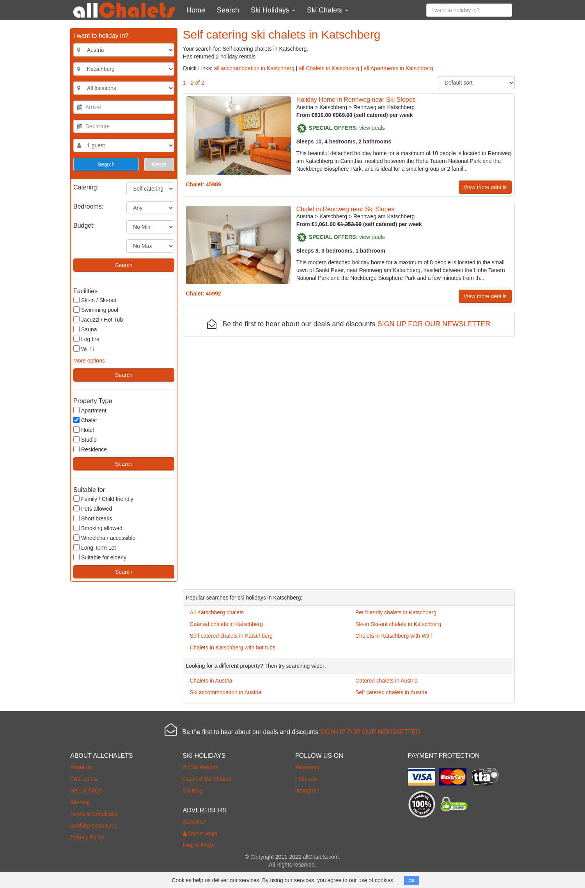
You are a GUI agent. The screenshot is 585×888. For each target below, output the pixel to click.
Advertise (194, 822)
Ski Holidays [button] (273, 10)
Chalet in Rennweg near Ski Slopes (345, 209)
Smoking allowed (97, 528)
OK (411, 880)
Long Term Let (94, 547)
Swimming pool (95, 309)
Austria (305, 107)
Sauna (85, 329)
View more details (485, 187)
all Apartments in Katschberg (398, 68)
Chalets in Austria (211, 680)
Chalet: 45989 (203, 184)
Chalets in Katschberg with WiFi (394, 636)
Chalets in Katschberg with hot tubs (232, 647)
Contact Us (83, 779)
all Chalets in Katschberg (329, 68)
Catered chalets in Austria (386, 680)
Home (195, 10)
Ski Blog (193, 790)
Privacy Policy (87, 837)
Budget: (84, 225)
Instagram (307, 790)
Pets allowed (92, 508)
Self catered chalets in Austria (391, 692)
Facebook (307, 767)
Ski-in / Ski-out (94, 300)
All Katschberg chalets (217, 612)
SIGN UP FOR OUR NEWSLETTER (434, 324)
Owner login (200, 833)
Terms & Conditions (93, 814)
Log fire (86, 339)
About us (81, 767)
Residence (90, 449)
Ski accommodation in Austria (226, 692)
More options (89, 360)
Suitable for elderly (99, 557)
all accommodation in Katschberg (254, 68)
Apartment (89, 410)
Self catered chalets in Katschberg (231, 636)
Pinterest (306, 779)
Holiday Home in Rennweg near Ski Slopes (356, 99)
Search (228, 10)
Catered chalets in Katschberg (226, 624)
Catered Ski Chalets (207, 779)
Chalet (85, 420)
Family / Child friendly (103, 498)
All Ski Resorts (200, 767)
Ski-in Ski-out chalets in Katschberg (398, 624)
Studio (85, 439)
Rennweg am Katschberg (384, 107)
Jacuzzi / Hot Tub (98, 319)
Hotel (83, 429)
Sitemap (80, 802)
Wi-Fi (83, 348)
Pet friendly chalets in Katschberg (395, 612)
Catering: (86, 187)
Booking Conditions (93, 826)
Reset (159, 164)
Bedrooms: (88, 206)
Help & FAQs (86, 790)
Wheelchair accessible (104, 537)
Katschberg (333, 107)
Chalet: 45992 (203, 293)
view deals (372, 127)
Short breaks (92, 518)
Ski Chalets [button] (327, 10)
